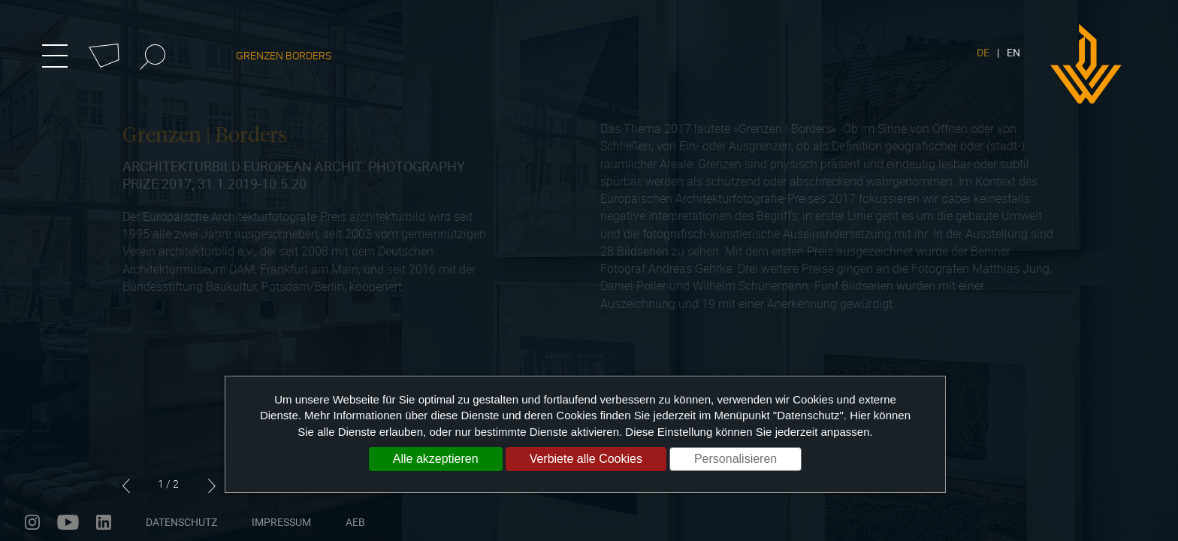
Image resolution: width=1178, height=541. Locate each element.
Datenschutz (181, 522)
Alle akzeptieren (436, 458)
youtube (68, 522)
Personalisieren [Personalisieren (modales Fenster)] (735, 458)
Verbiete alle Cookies (586, 458)
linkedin (103, 522)
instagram (32, 522)
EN (1013, 52)
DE (983, 52)
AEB (355, 522)
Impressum (281, 522)
